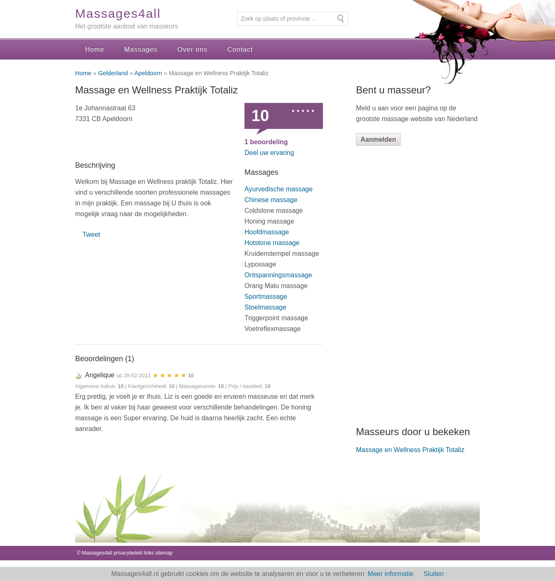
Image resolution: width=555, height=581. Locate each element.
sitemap (164, 553)
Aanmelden (378, 139)
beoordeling (266, 141)
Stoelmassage (265, 307)
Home (94, 49)
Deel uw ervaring (269, 152)
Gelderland (113, 73)
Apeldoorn (148, 73)
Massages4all (118, 13)
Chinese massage (270, 199)
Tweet (91, 234)
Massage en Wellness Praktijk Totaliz (410, 449)
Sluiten (434, 573)
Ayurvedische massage (278, 189)
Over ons (193, 49)
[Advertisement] (418, 286)
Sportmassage (265, 296)
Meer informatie (390, 573)
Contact (240, 49)
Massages (141, 49)
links (149, 553)
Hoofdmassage (266, 232)
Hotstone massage (271, 242)
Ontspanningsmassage (278, 275)
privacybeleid (128, 553)
